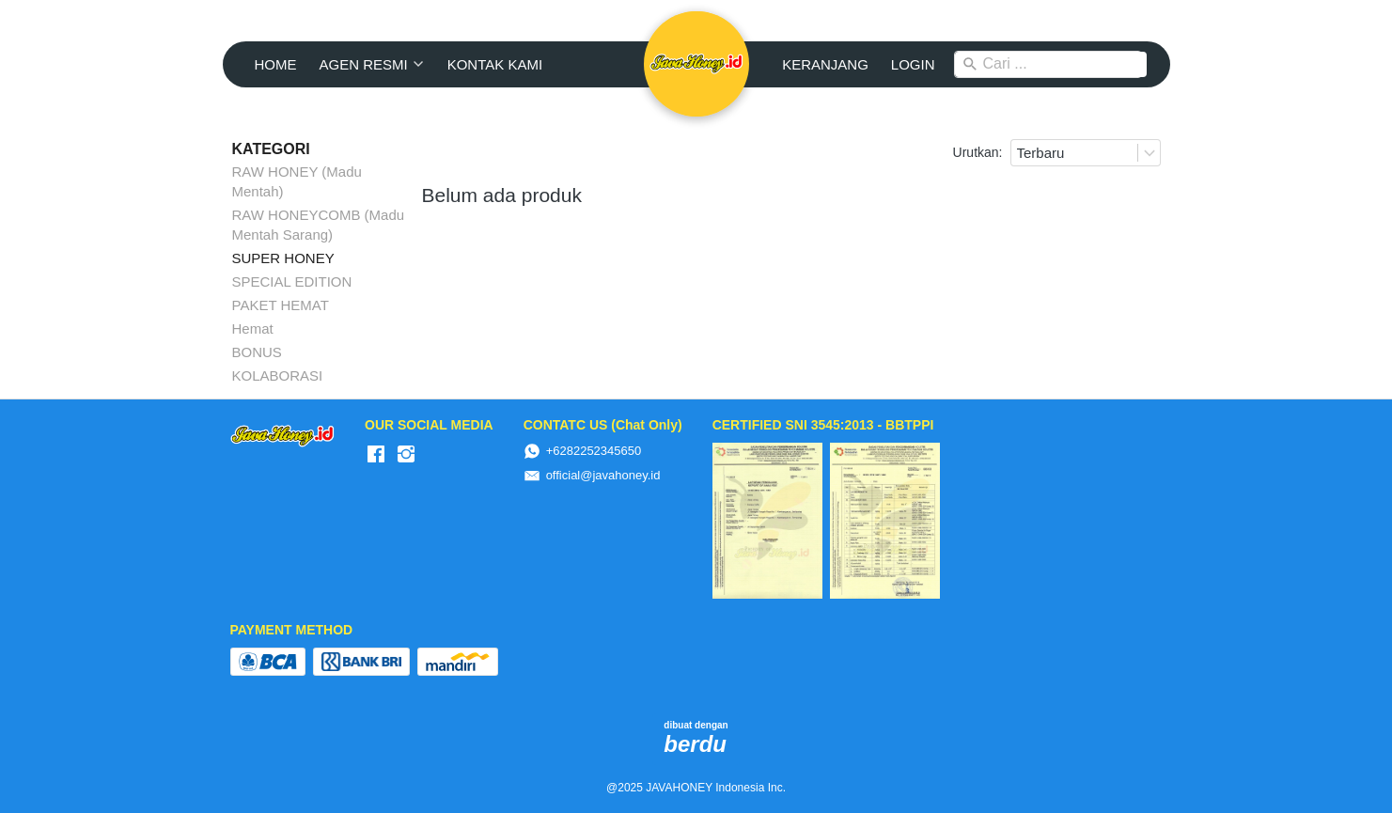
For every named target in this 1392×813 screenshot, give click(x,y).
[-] (376, 455)
